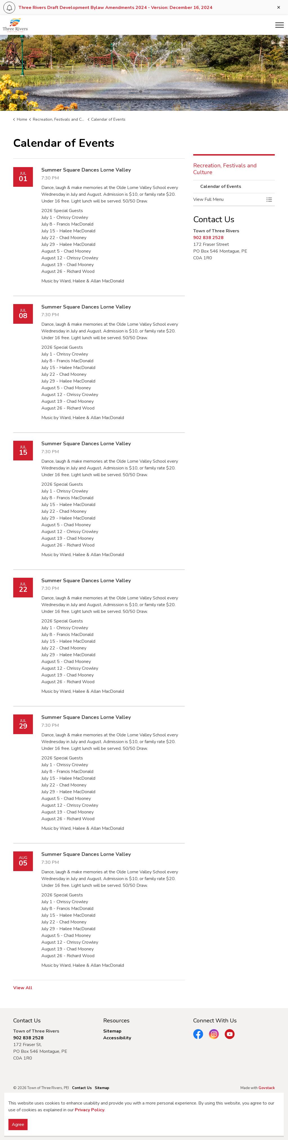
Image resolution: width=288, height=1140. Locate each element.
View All (22, 988)
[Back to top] (144, 1111)
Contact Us (82, 1087)
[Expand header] (279, 25)
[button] (228, 199)
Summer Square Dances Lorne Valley (86, 170)
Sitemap (112, 1031)
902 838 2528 (208, 238)
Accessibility (117, 1038)
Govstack (266, 1087)
